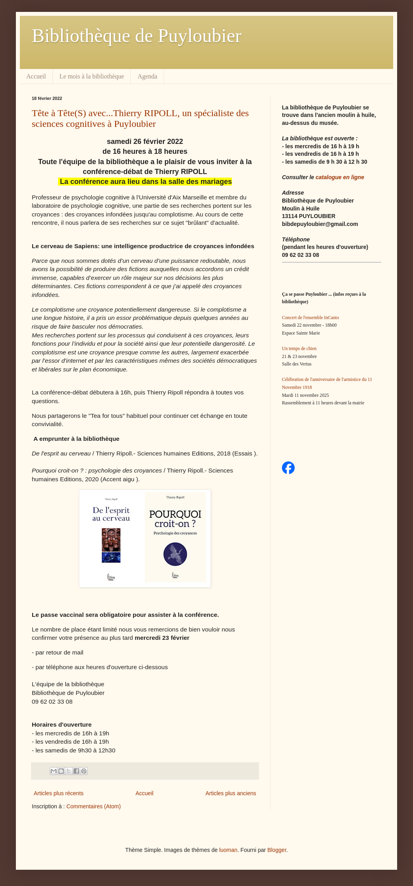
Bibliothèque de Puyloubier (136, 35)
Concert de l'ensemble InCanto (310, 317)
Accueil (36, 76)
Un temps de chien (299, 348)
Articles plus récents (58, 793)
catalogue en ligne (340, 177)
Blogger (276, 850)
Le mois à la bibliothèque (92, 76)
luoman (228, 850)
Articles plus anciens (230, 793)
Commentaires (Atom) (93, 806)
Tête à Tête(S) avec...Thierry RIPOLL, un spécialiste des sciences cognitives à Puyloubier (140, 118)
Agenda (147, 76)
